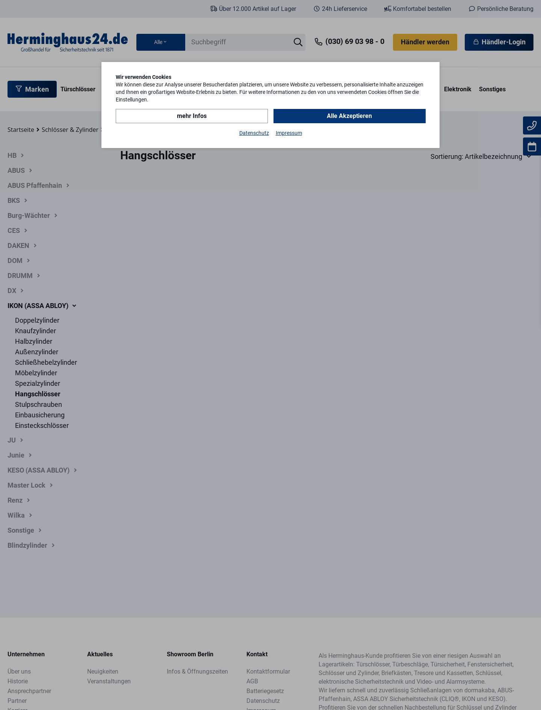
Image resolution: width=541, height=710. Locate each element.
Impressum (289, 133)
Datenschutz (254, 133)
